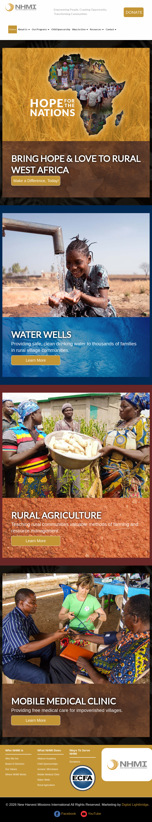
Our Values (11, 769)
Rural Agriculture (46, 785)
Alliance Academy (46, 758)
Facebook (65, 814)
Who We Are (11, 758)
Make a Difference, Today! (36, 181)
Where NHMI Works (15, 774)
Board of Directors (14, 764)
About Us (24, 29)
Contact (111, 29)
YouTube (91, 814)
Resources (97, 29)
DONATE (134, 12)
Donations (75, 761)
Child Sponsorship (60, 29)
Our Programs (40, 29)
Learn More (36, 360)
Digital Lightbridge (135, 804)
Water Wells (43, 779)
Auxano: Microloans (47, 769)
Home (12, 29)
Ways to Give (80, 29)
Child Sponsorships (47, 764)
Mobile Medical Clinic (48, 774)
